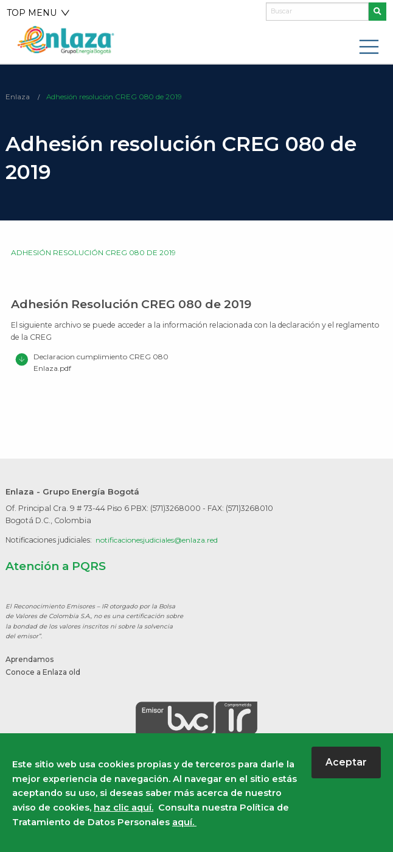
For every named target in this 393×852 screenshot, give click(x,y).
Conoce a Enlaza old (44, 672)
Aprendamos (31, 659)
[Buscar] (317, 11)
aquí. (184, 822)
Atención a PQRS (56, 567)
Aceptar (346, 762)
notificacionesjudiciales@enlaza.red (160, 540)
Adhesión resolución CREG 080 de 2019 (115, 97)
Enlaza (17, 97)
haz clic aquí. (123, 807)
